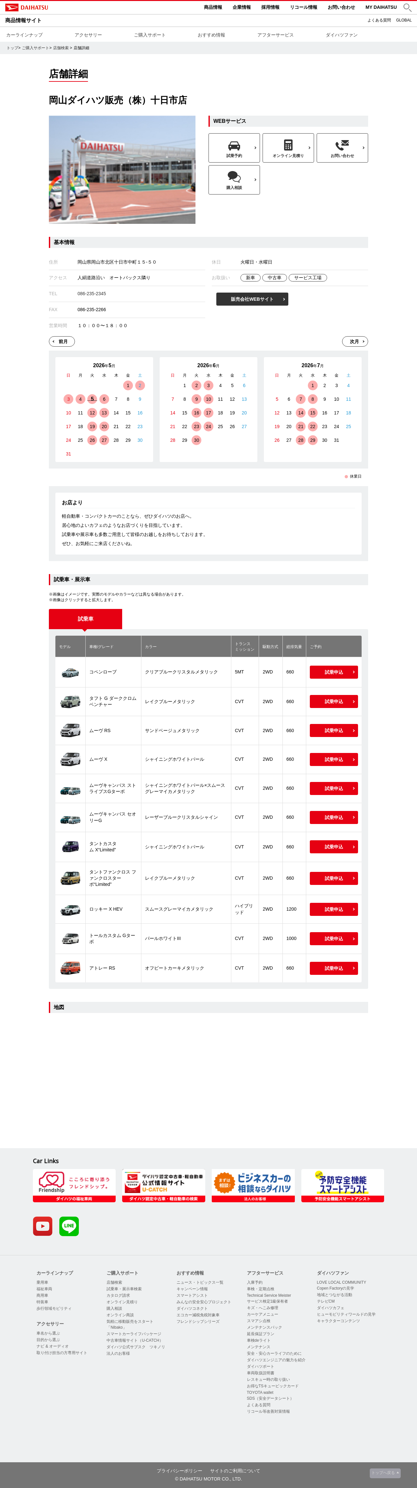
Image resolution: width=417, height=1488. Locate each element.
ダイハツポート (260, 1366)
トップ (12, 48)
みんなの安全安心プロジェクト (204, 1302)
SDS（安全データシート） (270, 1398)
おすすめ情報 (211, 34)
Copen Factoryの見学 (335, 1288)
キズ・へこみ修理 (262, 1308)
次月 (354, 341)
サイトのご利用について (235, 1470)
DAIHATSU (54, 7)
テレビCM (326, 1301)
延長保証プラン (260, 1334)
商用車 (42, 1295)
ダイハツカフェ (330, 1308)
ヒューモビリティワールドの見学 (346, 1314)
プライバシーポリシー (179, 1470)
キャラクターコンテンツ (338, 1321)
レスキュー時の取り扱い (268, 1379)
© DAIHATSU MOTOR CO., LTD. (208, 1478)
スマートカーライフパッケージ (134, 1334)
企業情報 (242, 7)
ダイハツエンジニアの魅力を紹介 (276, 1360)
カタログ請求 (118, 1295)
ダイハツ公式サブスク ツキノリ (136, 1347)
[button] (407, 7)
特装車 (42, 1302)
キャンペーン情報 (192, 1289)
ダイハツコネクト (192, 1308)
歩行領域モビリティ (54, 1308)
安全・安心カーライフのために (274, 1353)
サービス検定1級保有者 (267, 1301)
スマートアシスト (192, 1295)
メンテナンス (258, 1347)
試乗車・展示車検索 (124, 1289)
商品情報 (213, 7)
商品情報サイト (23, 20)
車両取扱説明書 (260, 1373)
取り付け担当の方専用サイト (61, 1353)
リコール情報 (303, 7)
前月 (63, 341)
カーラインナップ (24, 34)
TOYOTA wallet (260, 1392)
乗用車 (42, 1282)
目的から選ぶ (48, 1339)
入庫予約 (255, 1282)
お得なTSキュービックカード (273, 1386)
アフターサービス (275, 34)
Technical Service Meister (269, 1295)
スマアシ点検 (258, 1321)
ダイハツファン (342, 34)
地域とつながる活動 (334, 1295)
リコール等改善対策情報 (268, 1411)
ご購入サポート (150, 34)
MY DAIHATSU (381, 7)
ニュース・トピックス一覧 (200, 1282)
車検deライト (259, 1340)
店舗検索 (61, 48)
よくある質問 (379, 20)
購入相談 (114, 1308)
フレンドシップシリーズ (198, 1321)
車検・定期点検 (260, 1289)
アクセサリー (88, 34)
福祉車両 (44, 1289)
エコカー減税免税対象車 (198, 1315)
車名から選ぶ (48, 1333)
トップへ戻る (383, 1472)
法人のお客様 (118, 1353)
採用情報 (270, 7)
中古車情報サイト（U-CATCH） (135, 1340)
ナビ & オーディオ (52, 1346)
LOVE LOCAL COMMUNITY (342, 1282)
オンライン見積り (122, 1302)
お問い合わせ (341, 7)
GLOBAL (404, 20)
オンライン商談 (120, 1315)
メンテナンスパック (264, 1327)
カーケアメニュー (262, 1314)
